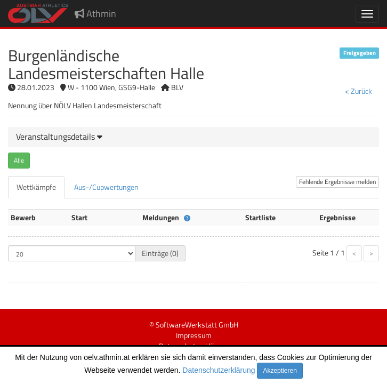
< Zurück (358, 91)
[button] (59, 136)
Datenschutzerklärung (218, 370)
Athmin (95, 13)
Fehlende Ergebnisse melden (337, 182)
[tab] (193, 137)
